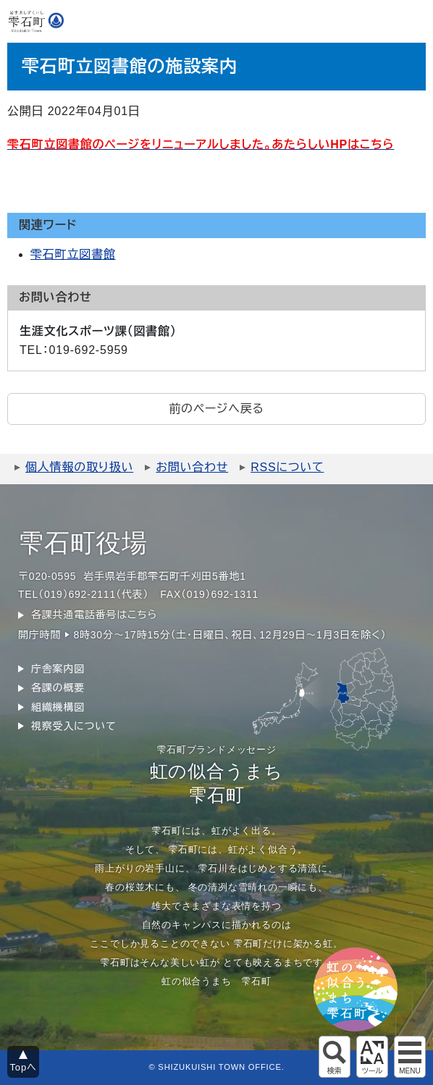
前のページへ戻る (216, 408)
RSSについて (287, 467)
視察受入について (73, 726)
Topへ (23, 1067)
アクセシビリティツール (372, 1057)
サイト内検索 (334, 1057)
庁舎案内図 (58, 669)
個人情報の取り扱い (79, 467)
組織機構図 (58, 707)
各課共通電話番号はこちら (94, 614)
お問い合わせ (192, 467)
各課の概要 (58, 687)
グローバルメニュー (410, 1057)
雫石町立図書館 (73, 254)
